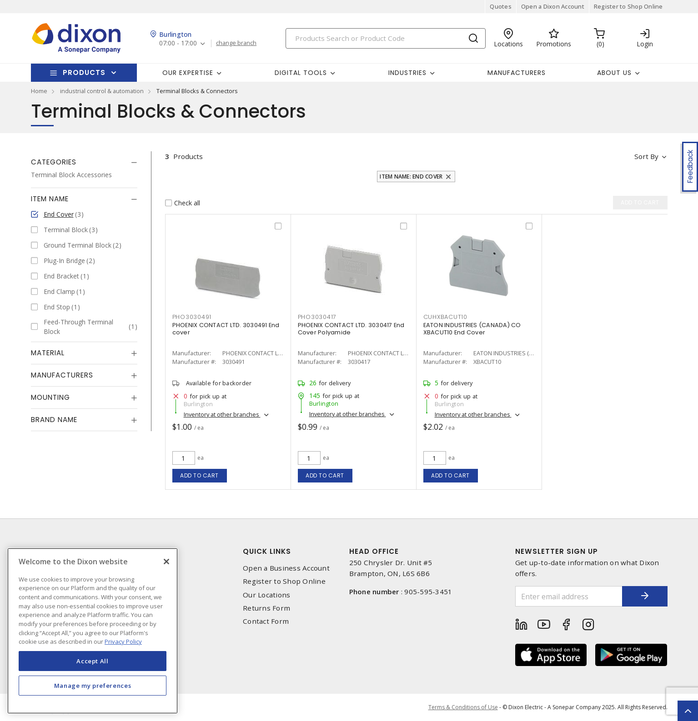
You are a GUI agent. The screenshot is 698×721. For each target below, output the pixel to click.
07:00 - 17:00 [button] (178, 43)
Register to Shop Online (628, 6)
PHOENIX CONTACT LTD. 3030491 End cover (226, 328)
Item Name (50, 199)
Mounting (50, 397)
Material (48, 353)
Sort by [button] (646, 156)
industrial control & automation (102, 91)
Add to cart (199, 475)
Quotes (501, 6)
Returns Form (266, 608)
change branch (236, 43)
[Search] (386, 38)
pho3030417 (317, 317)
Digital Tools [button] (301, 72)
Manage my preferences (92, 685)
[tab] (84, 162)
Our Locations (266, 595)
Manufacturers (516, 72)
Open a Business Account (286, 568)
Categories (53, 162)
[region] (92, 631)
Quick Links (267, 551)
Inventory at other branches (222, 414)
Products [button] (84, 72)
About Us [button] (614, 72)
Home (39, 91)
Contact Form (266, 621)
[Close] (166, 562)
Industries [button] (407, 72)
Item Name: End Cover (411, 176)
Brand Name (54, 419)
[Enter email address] (569, 596)
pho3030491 (192, 317)
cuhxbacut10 (445, 317)
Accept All (92, 661)
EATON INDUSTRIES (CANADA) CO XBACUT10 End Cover (472, 328)
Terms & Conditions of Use (463, 707)
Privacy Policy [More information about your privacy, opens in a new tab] (123, 641)
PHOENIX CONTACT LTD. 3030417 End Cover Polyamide (351, 328)
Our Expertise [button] (187, 72)
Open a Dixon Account (552, 6)
